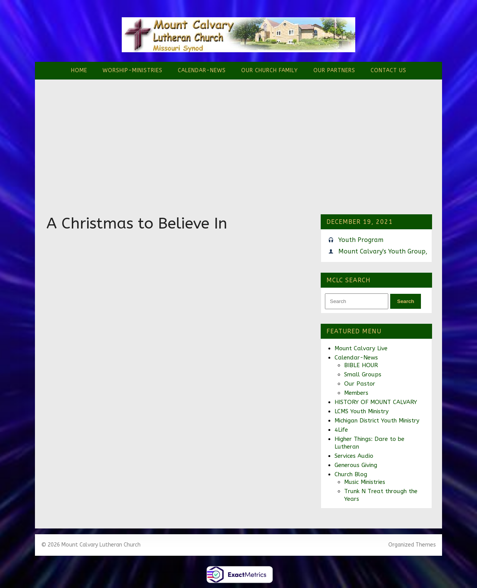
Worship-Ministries (132, 70)
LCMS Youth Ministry (362, 411)
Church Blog (351, 474)
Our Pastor (359, 383)
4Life (341, 429)
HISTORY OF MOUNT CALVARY (376, 402)
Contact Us (388, 70)
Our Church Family (269, 70)
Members (356, 392)
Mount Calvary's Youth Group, (382, 251)
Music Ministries (364, 482)
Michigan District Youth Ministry (377, 420)
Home (79, 70)
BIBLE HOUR (361, 365)
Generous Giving (356, 465)
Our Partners (334, 70)
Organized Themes (412, 545)
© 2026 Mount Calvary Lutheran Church (91, 545)
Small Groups (362, 374)
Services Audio (354, 455)
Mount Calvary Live (361, 348)
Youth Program (360, 239)
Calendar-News (202, 70)
